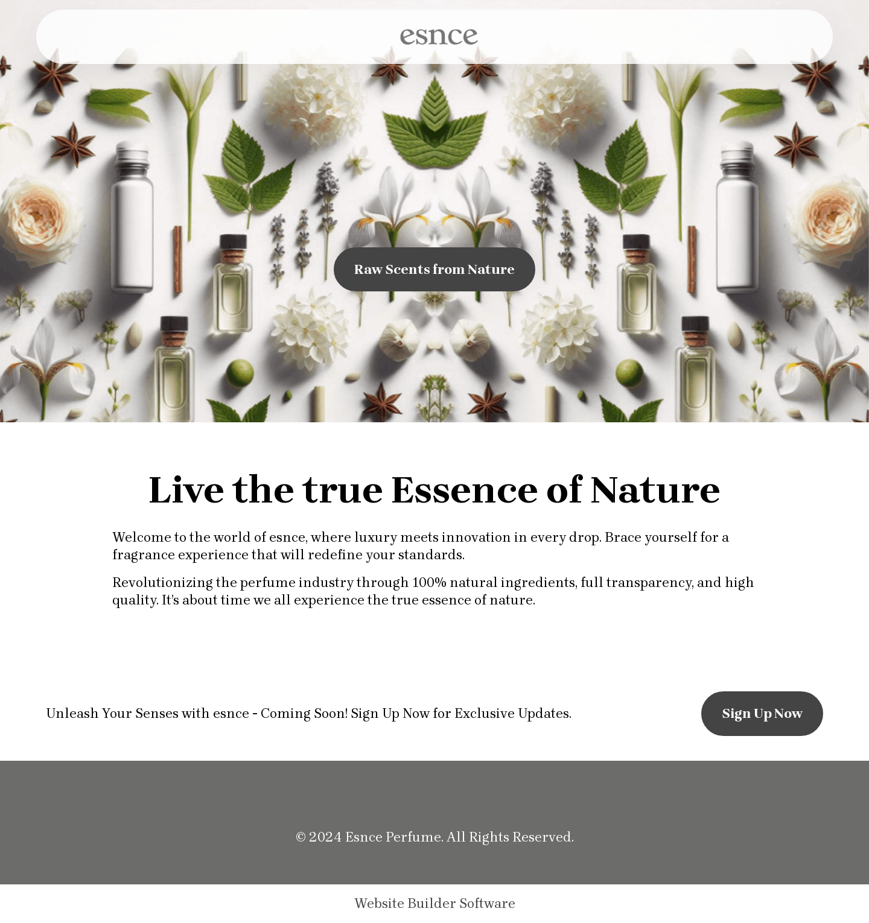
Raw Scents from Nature (434, 269)
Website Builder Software (434, 903)
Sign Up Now (762, 713)
